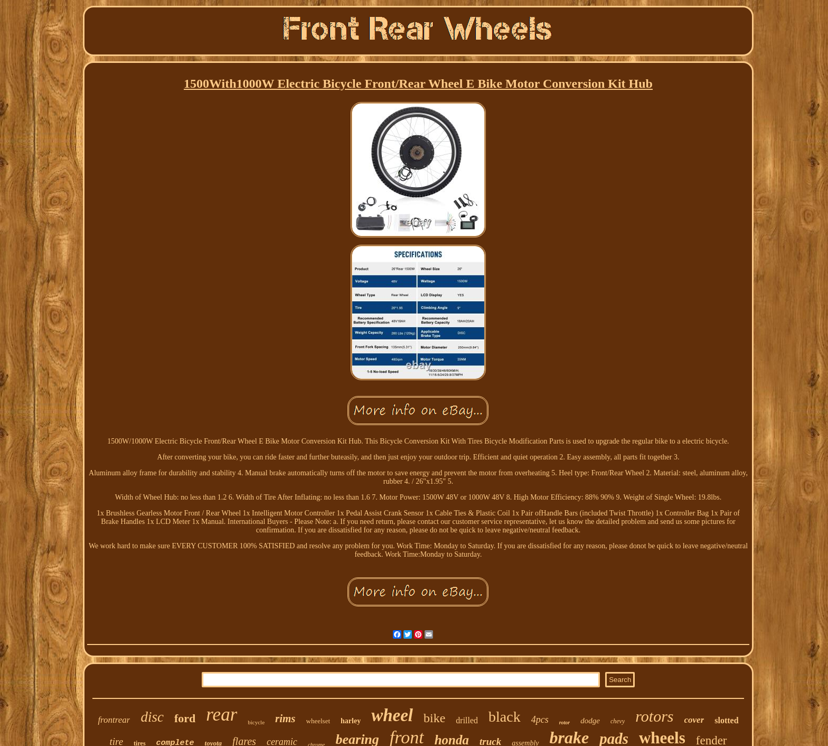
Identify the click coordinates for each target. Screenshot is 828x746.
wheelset (318, 721)
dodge (590, 720)
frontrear (114, 720)
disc (152, 717)
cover (694, 720)
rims (285, 718)
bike (434, 718)
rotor (564, 722)
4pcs (540, 719)
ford (184, 718)
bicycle (256, 722)
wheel (392, 715)
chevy (617, 721)
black (504, 716)
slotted (726, 720)
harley (351, 721)
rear (221, 714)
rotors (654, 716)
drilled (467, 720)
